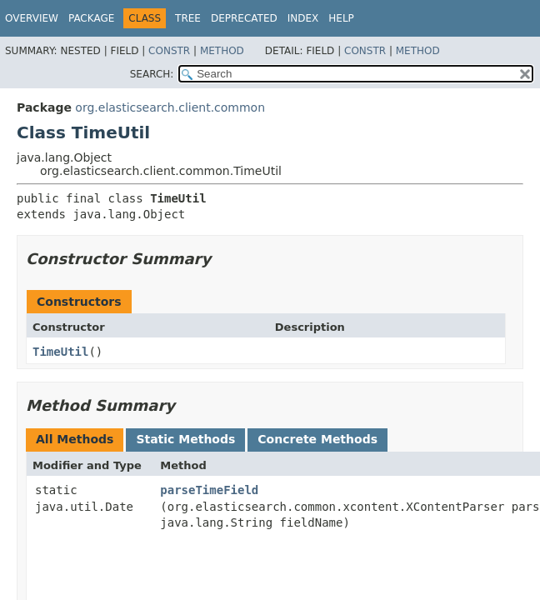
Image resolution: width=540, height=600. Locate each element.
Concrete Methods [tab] (318, 439)
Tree (188, 18)
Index (303, 18)
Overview (31, 18)
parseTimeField (209, 490)
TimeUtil (60, 351)
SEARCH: (152, 74)
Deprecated (244, 18)
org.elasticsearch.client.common (170, 107)
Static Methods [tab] (185, 439)
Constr (169, 51)
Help (341, 18)
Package (91, 18)
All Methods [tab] (74, 439)
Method (222, 51)
